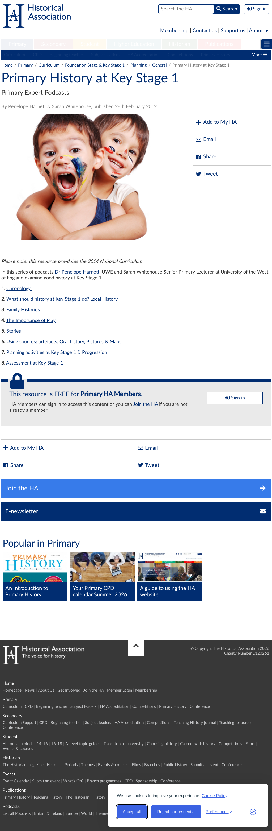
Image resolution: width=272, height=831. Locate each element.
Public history (175, 765)
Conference (200, 707)
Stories (13, 331)
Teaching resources (235, 723)
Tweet (206, 174)
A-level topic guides (82, 744)
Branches (152, 765)
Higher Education (134, 44)
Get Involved (69, 690)
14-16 (42, 744)
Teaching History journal (195, 723)
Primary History (215, 55)
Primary (17, 44)
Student (89, 44)
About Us (46, 690)
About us (259, 30)
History (98, 797)
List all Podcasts (17, 814)
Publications (219, 44)
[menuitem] (17, 44)
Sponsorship (146, 781)
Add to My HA (216, 122)
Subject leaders (105, 55)
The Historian (77, 797)
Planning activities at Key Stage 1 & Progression (56, 352)
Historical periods (18, 744)
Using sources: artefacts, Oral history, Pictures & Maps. (64, 342)
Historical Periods (62, 765)
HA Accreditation (144, 55)
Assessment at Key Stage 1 (34, 363)
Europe (71, 814)
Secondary (53, 44)
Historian (179, 44)
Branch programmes (104, 781)
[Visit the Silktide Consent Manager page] (252, 811)
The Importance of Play (31, 320)
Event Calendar (16, 781)
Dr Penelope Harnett (77, 272)
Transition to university (124, 744)
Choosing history (162, 744)
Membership (174, 30)
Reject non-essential (176, 811)
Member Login (119, 690)
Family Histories (23, 310)
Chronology (19, 288)
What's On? (73, 781)
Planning (138, 65)
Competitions (180, 55)
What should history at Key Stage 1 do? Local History (62, 299)
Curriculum (14, 55)
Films (250, 744)
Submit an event (204, 765)
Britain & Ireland (48, 814)
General (159, 65)
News (30, 690)
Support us (233, 30)
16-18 (56, 744)
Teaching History (47, 797)
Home (6, 65)
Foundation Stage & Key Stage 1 (95, 65)
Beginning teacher (66, 55)
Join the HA (145, 404)
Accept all (132, 811)
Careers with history (197, 744)
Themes (88, 765)
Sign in (235, 397)
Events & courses (18, 749)
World (86, 814)
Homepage (12, 690)
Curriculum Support (19, 723)
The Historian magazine (23, 765)
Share (205, 157)
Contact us (205, 30)
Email (205, 139)
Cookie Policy (214, 795)
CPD (37, 55)
